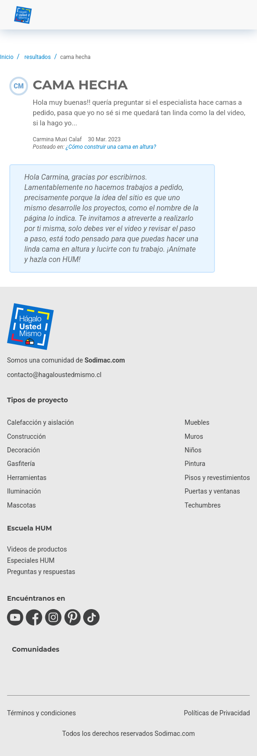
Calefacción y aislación (40, 422)
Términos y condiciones (41, 713)
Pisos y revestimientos (217, 477)
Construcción (26, 436)
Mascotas (21, 505)
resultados (37, 57)
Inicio (7, 57)
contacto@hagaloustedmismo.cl (54, 374)
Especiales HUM (31, 560)
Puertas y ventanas (212, 491)
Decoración (23, 450)
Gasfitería (21, 463)
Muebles (197, 422)
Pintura (195, 463)
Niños (193, 450)
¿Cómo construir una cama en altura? (111, 147)
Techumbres (203, 505)
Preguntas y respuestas (41, 571)
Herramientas (27, 477)
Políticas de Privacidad (217, 713)
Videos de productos (37, 549)
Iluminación (24, 491)
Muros (194, 436)
